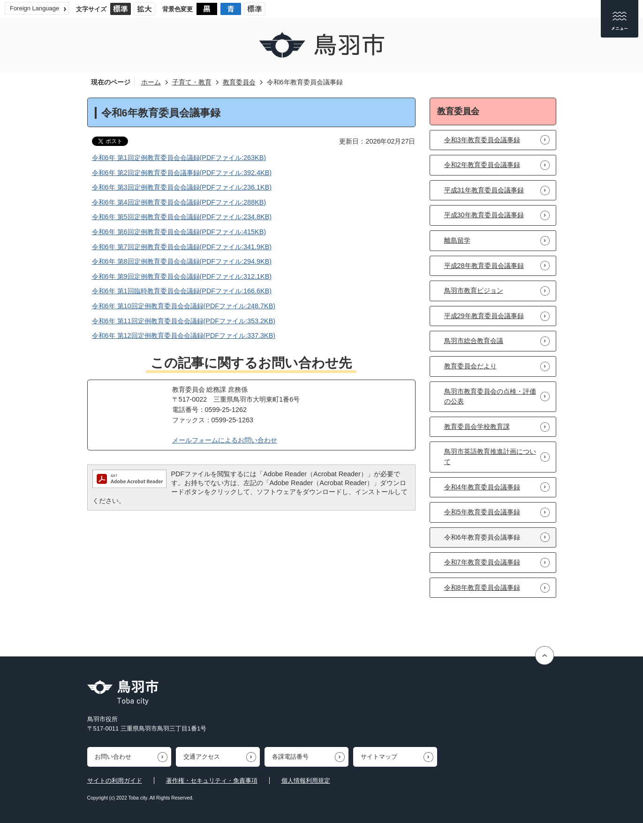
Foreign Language (34, 8)
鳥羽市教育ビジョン (473, 290)
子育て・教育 (192, 82)
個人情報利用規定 (305, 780)
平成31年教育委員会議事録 (484, 190)
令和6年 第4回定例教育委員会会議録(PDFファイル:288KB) (179, 202)
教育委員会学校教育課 (477, 426)
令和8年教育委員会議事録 (482, 587)
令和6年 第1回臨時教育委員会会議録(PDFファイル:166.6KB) (182, 291)
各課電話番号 (290, 756)
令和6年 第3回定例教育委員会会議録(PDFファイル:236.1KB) (182, 187)
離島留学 (457, 240)
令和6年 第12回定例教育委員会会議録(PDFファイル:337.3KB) (184, 335)
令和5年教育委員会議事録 (482, 512)
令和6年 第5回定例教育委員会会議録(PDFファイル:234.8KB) (182, 217)
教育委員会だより (470, 366)
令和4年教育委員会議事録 (482, 487)
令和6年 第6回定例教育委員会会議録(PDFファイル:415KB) (179, 232)
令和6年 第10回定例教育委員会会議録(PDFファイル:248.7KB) (184, 306)
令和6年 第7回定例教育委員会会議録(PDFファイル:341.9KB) (182, 247)
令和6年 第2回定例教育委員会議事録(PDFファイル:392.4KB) (182, 172)
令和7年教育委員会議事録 (482, 562)
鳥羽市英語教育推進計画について (490, 456)
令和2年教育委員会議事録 (482, 164)
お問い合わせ (113, 756)
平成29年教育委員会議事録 (484, 316)
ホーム (151, 82)
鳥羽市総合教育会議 (473, 340)
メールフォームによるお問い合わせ (224, 440)
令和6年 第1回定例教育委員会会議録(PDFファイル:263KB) (179, 157)
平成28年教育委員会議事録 (484, 265)
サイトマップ (379, 756)
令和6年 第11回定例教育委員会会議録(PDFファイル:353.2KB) (184, 321)
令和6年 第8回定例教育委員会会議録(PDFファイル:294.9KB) (182, 261)
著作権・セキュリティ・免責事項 (211, 780)
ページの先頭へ (545, 655)
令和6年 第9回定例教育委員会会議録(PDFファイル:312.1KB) (182, 276)
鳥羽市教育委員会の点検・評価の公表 (490, 396)
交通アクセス (201, 756)
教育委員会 (239, 82)
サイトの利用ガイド (114, 780)
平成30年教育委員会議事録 (484, 215)
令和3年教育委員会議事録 (482, 140)
